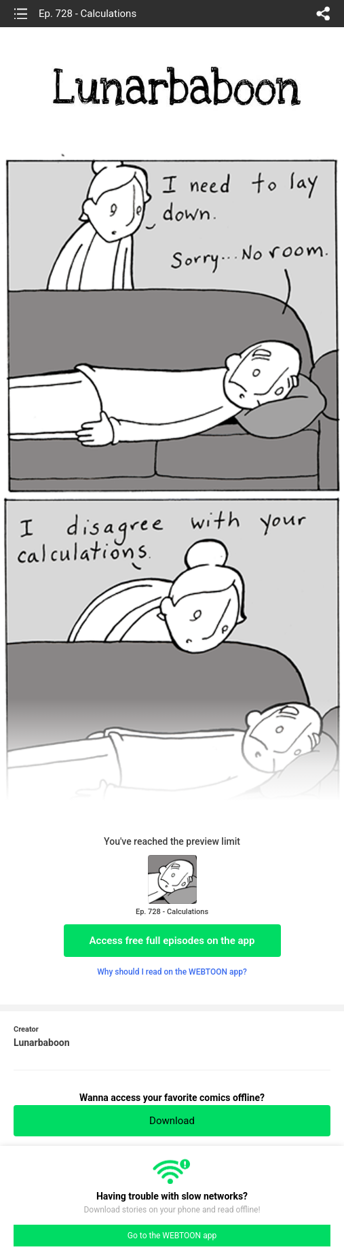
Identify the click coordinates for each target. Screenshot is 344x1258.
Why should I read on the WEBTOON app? (172, 972)
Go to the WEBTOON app (172, 1235)
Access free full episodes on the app (172, 940)
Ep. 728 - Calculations (87, 13)
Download (172, 1121)
